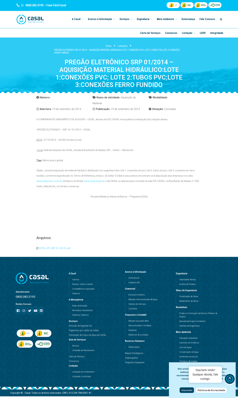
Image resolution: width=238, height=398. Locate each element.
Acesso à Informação (136, 273)
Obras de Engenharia (187, 291)
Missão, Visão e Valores (82, 285)
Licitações (123, 46)
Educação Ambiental (188, 339)
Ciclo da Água (185, 349)
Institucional (133, 279)
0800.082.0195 (34, 5)
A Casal (73, 275)
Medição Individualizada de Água (143, 301)
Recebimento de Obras (188, 302)
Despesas (132, 331)
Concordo (186, 390)
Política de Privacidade (211, 390)
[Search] (221, 19)
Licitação (74, 367)
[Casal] (30, 19)
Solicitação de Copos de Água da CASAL (87, 336)
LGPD (203, 33)
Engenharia (182, 275)
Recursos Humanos (135, 342)
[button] (82, 19)
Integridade (216, 33)
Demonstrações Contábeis (139, 327)
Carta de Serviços (150, 33)
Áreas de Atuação (79, 307)
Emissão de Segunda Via (80, 327)
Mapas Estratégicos (134, 354)
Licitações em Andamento (83, 373)
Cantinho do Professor (189, 344)
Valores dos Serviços (137, 305)
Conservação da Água (189, 353)
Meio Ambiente (184, 333)
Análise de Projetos (187, 285)
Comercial (131, 290)
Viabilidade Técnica (187, 281)
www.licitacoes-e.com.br (49, 182)
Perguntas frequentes (134, 364)
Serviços (73, 322)
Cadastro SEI (134, 284)
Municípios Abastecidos (82, 312)
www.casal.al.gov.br (94, 182)
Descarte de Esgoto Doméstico (192, 322)
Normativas (182, 308)
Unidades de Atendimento (83, 352)
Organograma (131, 359)
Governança (188, 19)
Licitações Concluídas (81, 378)
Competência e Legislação (83, 290)
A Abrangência (77, 301)
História (75, 281)
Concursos (171, 33)
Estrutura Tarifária (136, 296)
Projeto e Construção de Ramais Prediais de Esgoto (198, 316)
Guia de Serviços (78, 341)
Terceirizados (134, 348)
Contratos (132, 310)
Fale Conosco (207, 19)
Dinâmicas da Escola (188, 358)
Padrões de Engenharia (189, 327)
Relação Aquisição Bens (138, 322)
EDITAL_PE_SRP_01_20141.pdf (54, 249)
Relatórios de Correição (138, 336)
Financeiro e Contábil (136, 316)
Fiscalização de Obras (188, 298)
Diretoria (76, 295)
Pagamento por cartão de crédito (84, 332)
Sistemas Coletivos (80, 316)
